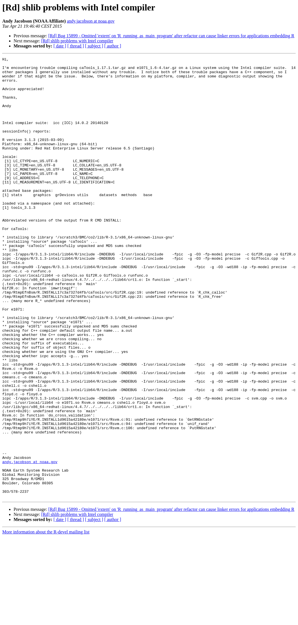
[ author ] (112, 46)
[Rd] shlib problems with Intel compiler (77, 40)
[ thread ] (75, 46)
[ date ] (59, 46)
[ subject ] (94, 46)
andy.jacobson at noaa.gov (91, 21)
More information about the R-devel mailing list (45, 620)
